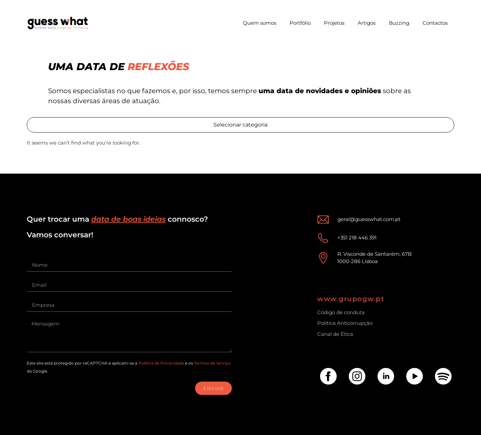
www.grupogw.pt (350, 299)
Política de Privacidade (161, 363)
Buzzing (399, 23)
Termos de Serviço (212, 363)
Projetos (334, 23)
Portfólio (300, 23)
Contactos (435, 23)
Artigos (366, 23)
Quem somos (259, 23)
